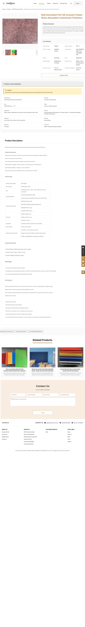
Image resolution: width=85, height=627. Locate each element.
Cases (69, 439)
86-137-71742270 (77, 422)
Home (35, 3)
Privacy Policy (66, 450)
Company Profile (5, 432)
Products (41, 3)
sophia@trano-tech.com (51, 422)
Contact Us (4, 439)
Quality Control (5, 436)
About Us (55, 3)
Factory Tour (63, 3)
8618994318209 (65, 422)
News (69, 436)
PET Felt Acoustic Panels (17, 9)
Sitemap (69, 441)
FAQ (47, 432)
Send (42, 413)
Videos (49, 3)
